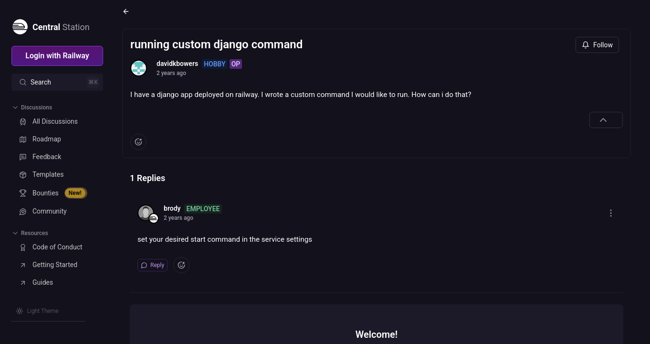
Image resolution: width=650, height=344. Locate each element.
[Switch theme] (37, 311)
